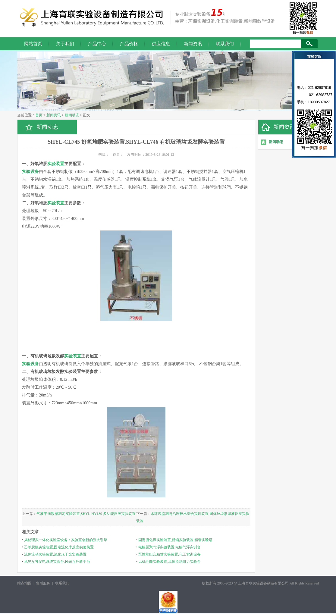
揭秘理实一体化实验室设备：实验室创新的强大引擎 (65, 540)
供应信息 (161, 43)
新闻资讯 (193, 43)
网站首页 (33, 43)
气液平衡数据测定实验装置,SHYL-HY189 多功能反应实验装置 (86, 514)
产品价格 (129, 43)
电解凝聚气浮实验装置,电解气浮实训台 (169, 547)
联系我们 (225, 43)
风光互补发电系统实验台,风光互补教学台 (57, 561)
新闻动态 (72, 115)
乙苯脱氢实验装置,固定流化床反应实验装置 (59, 547)
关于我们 (65, 43)
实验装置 (55, 163)
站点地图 (24, 583)
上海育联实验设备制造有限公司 (263, 583)
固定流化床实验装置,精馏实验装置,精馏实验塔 (175, 540)
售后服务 (43, 583)
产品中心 (97, 43)
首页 (38, 115)
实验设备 (30, 171)
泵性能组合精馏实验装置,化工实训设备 (169, 554)
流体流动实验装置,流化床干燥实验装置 (55, 554)
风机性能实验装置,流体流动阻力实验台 (169, 561)
